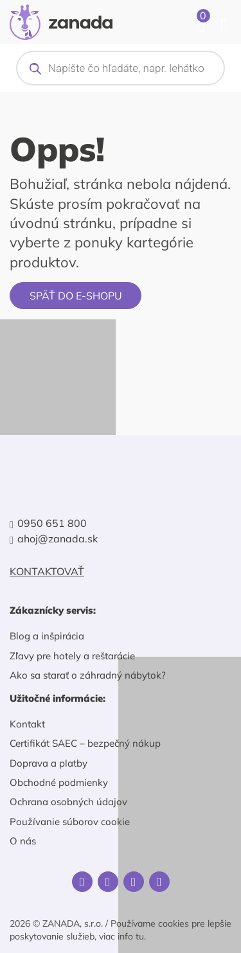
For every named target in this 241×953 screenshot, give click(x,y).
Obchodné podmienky (59, 782)
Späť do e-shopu (76, 295)
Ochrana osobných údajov (68, 802)
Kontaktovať (47, 572)
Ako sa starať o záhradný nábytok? (88, 675)
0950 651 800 (52, 523)
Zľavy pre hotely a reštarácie (72, 656)
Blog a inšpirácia (47, 636)
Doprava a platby (48, 763)
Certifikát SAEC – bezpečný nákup (85, 743)
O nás (23, 841)
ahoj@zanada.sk (57, 539)
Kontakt (27, 724)
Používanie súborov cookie (70, 821)
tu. (141, 936)
